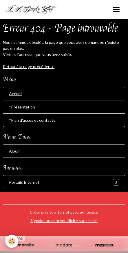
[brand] (34, 9)
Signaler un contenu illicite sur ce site (64, 220)
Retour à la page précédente (28, 66)
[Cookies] (11, 241)
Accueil (15, 93)
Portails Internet (64, 182)
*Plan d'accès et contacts (32, 120)
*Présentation (22, 106)
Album (15, 151)
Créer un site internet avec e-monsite (64, 212)
